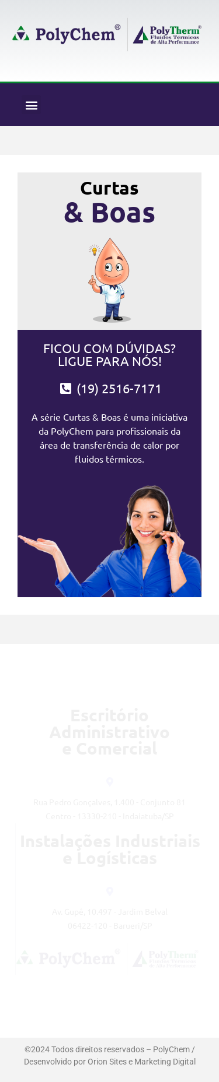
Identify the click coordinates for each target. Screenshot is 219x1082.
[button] (31, 104)
